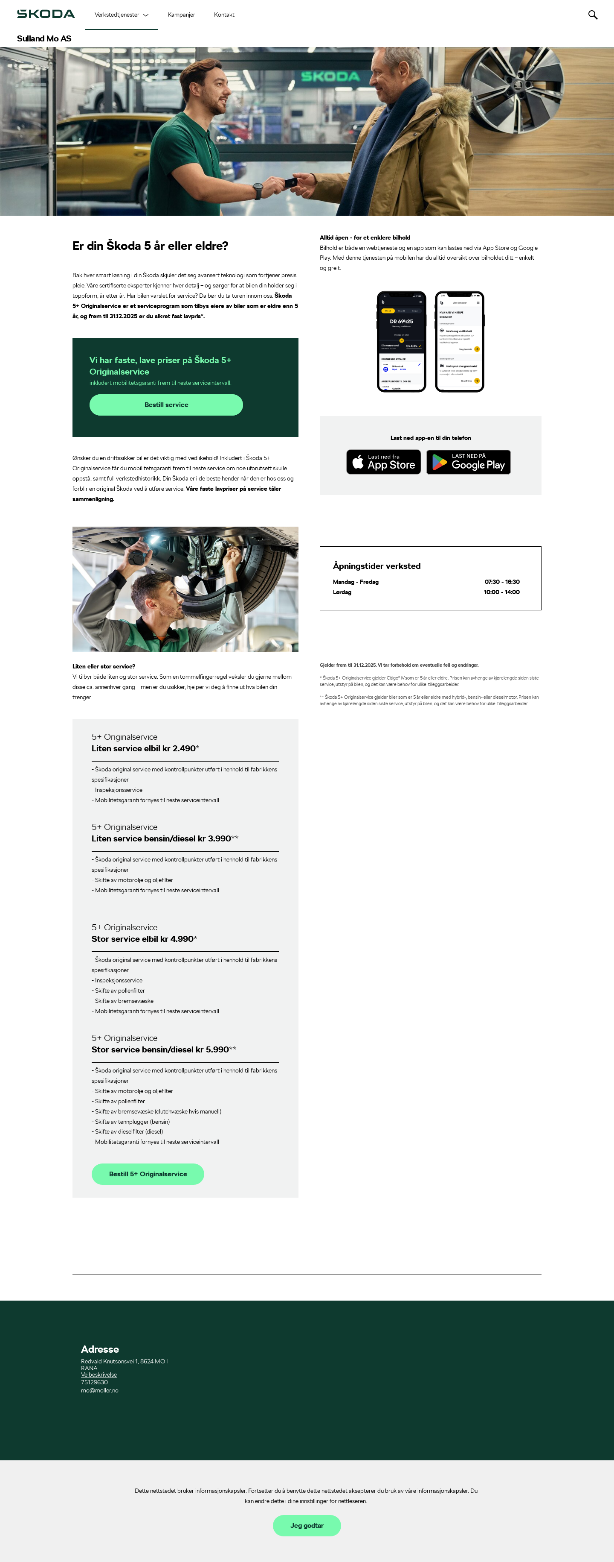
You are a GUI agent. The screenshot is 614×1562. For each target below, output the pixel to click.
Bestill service (166, 405)
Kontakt (224, 14)
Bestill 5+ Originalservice (148, 1174)
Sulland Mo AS (44, 38)
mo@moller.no (100, 1390)
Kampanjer (181, 14)
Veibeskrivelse (99, 1374)
